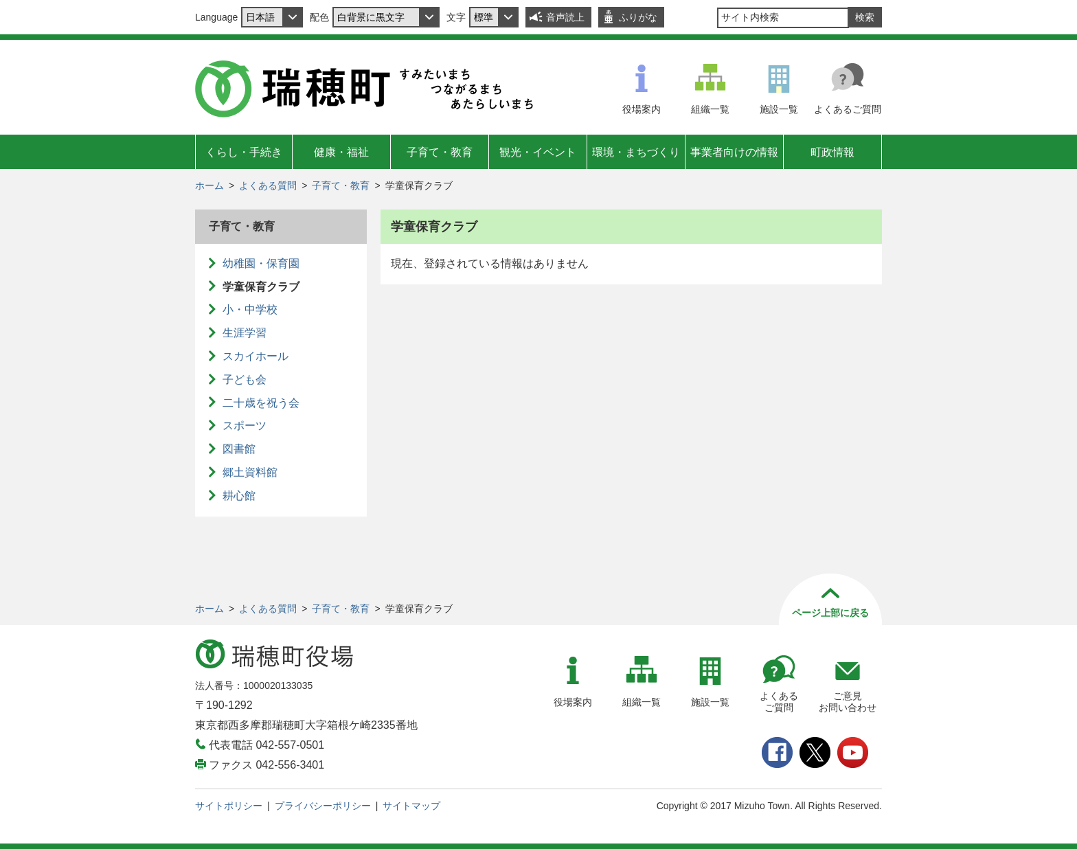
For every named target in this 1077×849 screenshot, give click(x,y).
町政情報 (832, 152)
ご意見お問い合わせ (847, 701)
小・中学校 (250, 309)
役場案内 (641, 109)
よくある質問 (268, 185)
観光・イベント (537, 152)
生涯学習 (245, 333)
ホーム (209, 185)
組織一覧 (710, 109)
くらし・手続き (243, 152)
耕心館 (239, 495)
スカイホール (255, 356)
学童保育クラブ (261, 287)
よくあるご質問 (847, 109)
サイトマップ (411, 805)
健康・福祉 (341, 152)
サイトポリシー (228, 805)
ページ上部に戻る (830, 612)
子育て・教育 (440, 152)
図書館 (239, 449)
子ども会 (245, 379)
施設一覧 (779, 109)
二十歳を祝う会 (261, 403)
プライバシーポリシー (323, 805)
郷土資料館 (250, 472)
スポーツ (245, 425)
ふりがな (638, 17)
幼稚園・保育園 (261, 263)
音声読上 (565, 17)
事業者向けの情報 (734, 152)
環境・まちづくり (636, 152)
